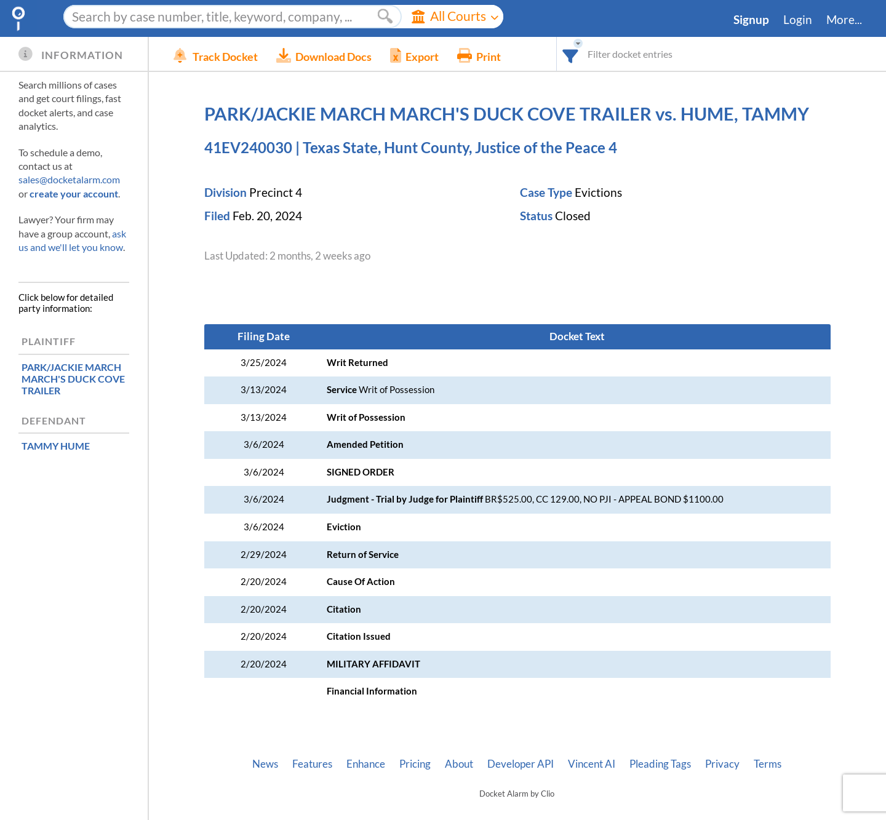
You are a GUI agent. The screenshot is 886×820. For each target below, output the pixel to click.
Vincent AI (591, 764)
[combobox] (570, 54)
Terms (767, 764)
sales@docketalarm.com (69, 179)
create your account (74, 193)
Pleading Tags (660, 764)
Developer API (520, 764)
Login (797, 19)
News (265, 764)
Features (312, 764)
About (459, 764)
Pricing (415, 764)
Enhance (365, 764)
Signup (751, 19)
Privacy (722, 764)
